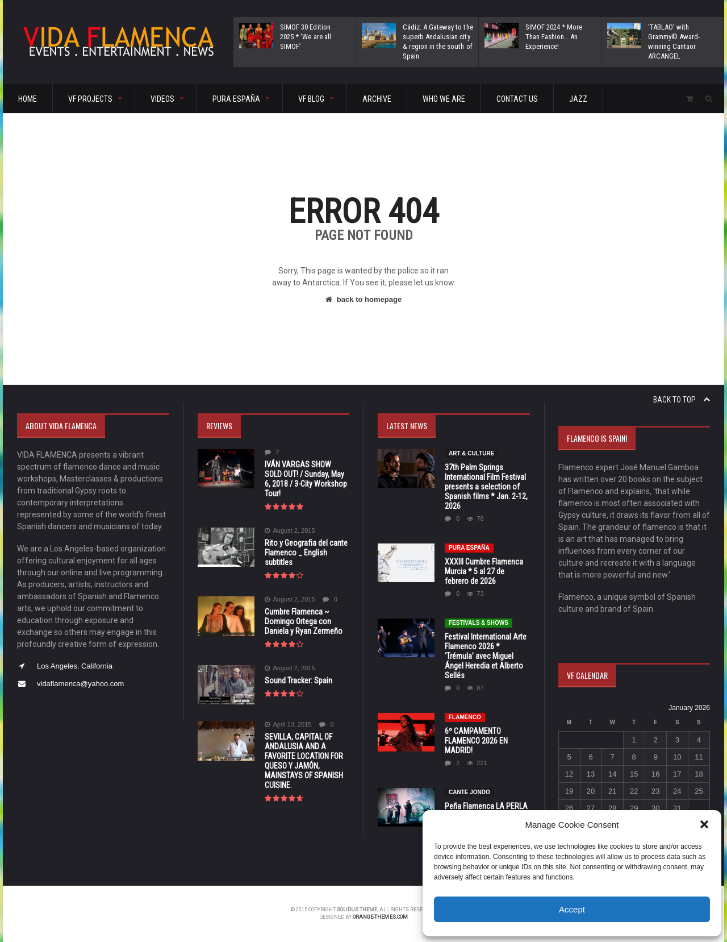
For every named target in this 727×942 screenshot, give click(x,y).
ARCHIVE (376, 98)
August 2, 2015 (290, 531)
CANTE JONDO (469, 792)
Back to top (681, 399)
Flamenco (465, 717)
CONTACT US (517, 98)
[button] (704, 824)
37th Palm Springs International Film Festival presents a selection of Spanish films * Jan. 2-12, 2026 (486, 487)
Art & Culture (471, 453)
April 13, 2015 (288, 724)
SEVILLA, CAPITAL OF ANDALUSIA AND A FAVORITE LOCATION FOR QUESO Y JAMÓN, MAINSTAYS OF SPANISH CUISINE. (304, 761)
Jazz (578, 98)
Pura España (469, 548)
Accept (572, 909)
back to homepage (363, 299)
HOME (27, 98)
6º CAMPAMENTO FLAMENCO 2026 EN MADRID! (476, 741)
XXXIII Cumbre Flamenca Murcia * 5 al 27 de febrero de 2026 (484, 571)
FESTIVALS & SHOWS (478, 623)
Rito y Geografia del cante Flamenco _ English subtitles (305, 552)
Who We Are (444, 98)
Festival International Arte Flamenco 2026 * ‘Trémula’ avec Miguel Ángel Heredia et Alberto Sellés (486, 656)
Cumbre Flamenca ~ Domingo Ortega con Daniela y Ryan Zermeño (303, 621)
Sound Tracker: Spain (298, 680)
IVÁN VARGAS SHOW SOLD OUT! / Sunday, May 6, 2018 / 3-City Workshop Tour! (306, 479)
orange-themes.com (380, 917)
